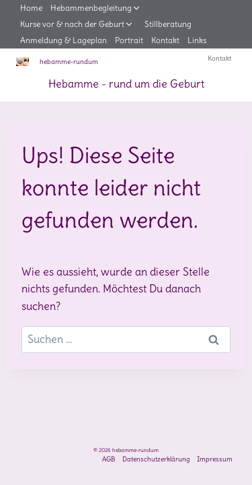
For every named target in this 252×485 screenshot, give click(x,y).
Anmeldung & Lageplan (63, 40)
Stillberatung (168, 24)
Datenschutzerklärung (156, 459)
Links (196, 40)
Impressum (215, 459)
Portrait (129, 40)
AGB (109, 459)
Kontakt (165, 40)
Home (31, 8)
